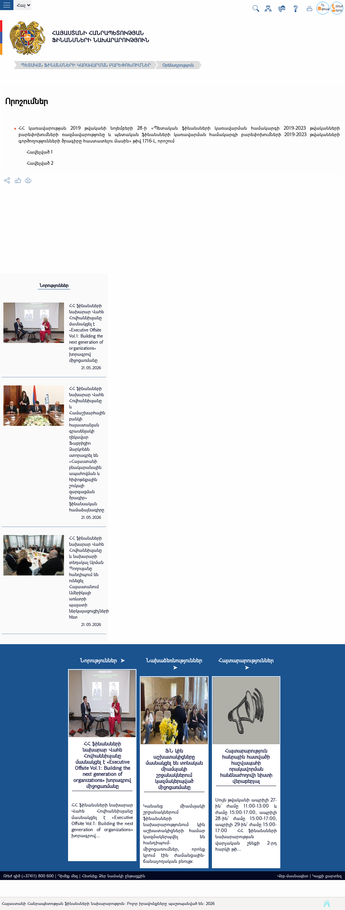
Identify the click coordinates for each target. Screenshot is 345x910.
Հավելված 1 (40, 152)
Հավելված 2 (40, 163)
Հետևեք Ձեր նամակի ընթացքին (113, 875)
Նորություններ (53, 285)
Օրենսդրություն (178, 65)
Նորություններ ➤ (102, 660)
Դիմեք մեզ (68, 875)
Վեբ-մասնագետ (292, 875)
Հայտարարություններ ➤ (246, 664)
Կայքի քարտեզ (327, 875)
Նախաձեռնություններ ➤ (174, 664)
